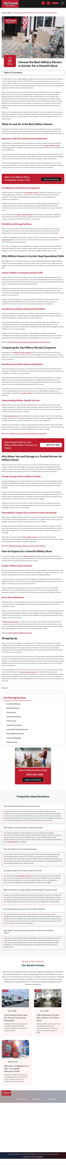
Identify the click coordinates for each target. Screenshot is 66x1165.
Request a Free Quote (50, 3)
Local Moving (11, 712)
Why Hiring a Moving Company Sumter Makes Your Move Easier (29, 342)
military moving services (24, 214)
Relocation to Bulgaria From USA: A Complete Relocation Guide (17, 1066)
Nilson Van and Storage (11, 622)
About (6, 1126)
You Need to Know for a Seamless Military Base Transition (27, 434)
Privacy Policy (41, 1158)
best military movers (31, 192)
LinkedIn (62, 688)
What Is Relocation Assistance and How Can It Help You (27, 546)
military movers (28, 556)
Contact (27, 1126)
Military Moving (12, 742)
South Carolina (13, 842)
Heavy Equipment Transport (33, 1119)
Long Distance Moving (14, 725)
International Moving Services (33, 1122)
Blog (8, 13)
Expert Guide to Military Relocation (20, 633)
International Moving (14, 717)
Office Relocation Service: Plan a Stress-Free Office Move (49, 1016)
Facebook (53, 688)
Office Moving (11, 721)
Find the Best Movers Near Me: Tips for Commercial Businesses (17, 1016)
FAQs (50, 1115)
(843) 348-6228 (52, 1103)
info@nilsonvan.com (32, 3)
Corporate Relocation (14, 738)
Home (4, 13)
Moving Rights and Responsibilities (13, 1152)
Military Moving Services (11, 1122)
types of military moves (52, 145)
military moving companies (22, 352)
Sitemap (34, 1158)
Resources (50, 1110)
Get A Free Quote (50, 179)
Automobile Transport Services (17, 729)
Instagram (63, 1096)
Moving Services (9, 1115)
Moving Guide (52, 1122)
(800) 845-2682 (37, 3)
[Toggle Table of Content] (33, 72)
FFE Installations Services (15, 734)
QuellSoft (40, 1160)
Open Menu (62, 3)
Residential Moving (13, 708)
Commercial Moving (13, 704)
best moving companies (29, 672)
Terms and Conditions (52, 1158)
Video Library (52, 1126)
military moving (27, 393)
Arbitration (30, 1152)
